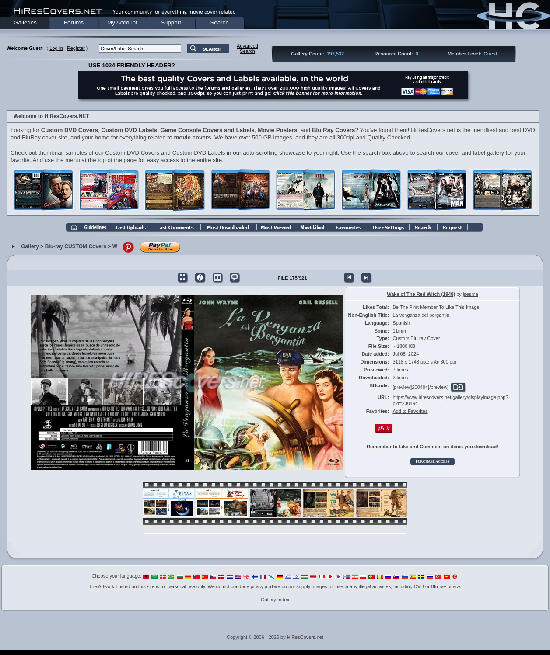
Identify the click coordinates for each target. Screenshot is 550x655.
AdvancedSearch (247, 48)
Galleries (25, 22)
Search (219, 22)
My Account (122, 22)
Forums (74, 22)
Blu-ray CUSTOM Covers (75, 246)
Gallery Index (275, 599)
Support (171, 22)
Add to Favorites (409, 411)
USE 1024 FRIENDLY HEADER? (131, 65)
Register (76, 48)
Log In (56, 48)
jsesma (470, 294)
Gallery (30, 246)
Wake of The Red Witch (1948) (421, 294)
